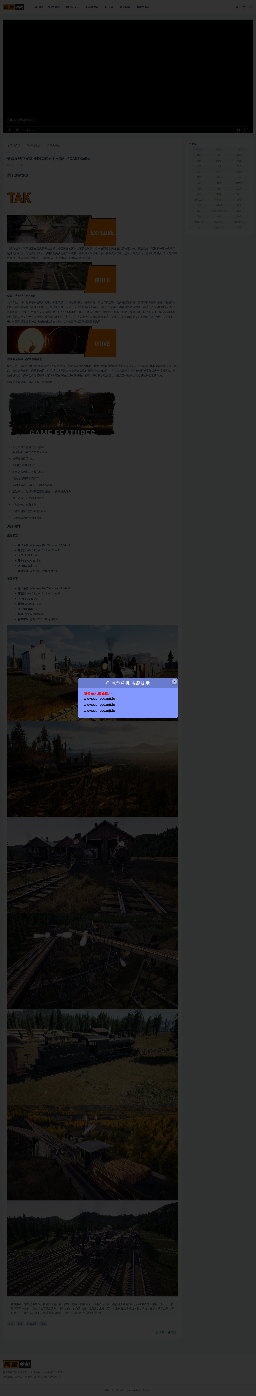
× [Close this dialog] (174, 681)
